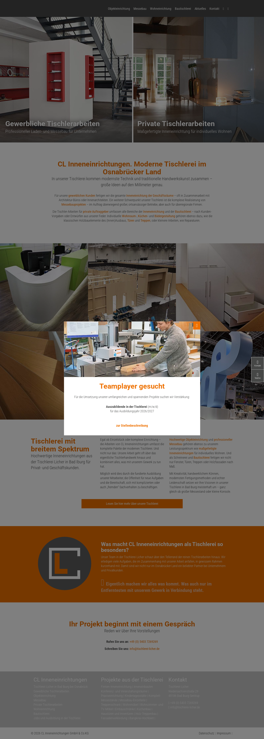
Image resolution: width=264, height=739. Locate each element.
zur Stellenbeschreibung (132, 425)
